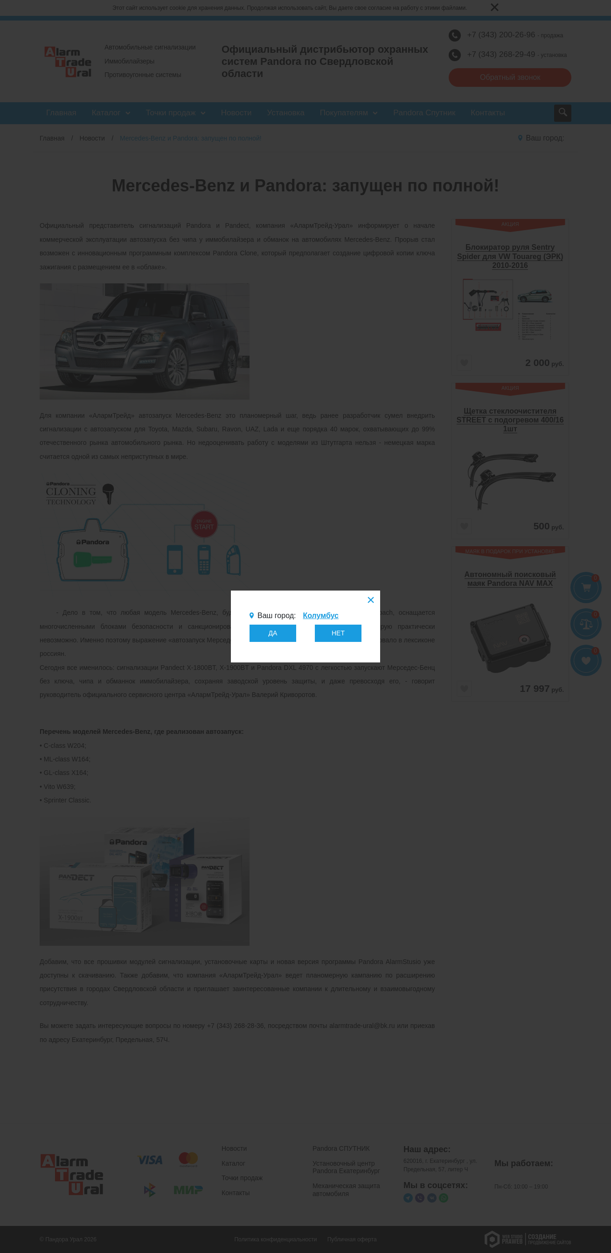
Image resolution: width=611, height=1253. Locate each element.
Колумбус (320, 615)
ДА (273, 633)
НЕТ (338, 633)
